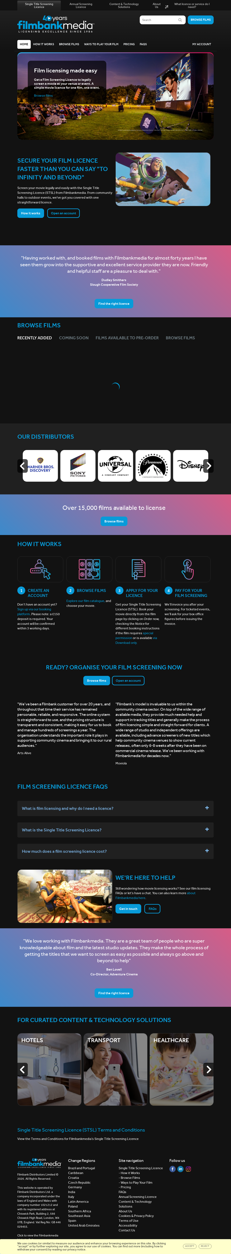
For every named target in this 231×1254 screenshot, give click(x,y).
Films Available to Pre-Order (127, 337)
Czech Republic (79, 1183)
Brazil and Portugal (81, 1168)
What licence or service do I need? (187, 6)
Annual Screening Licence (81, 5)
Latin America (78, 1202)
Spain (72, 1221)
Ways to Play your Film (101, 44)
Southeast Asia (79, 1216)
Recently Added (34, 337)
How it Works (43, 44)
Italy (71, 1197)
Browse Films (69, 44)
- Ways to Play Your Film (135, 1183)
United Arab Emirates (84, 1225)
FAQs (143, 44)
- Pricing (125, 1187)
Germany (75, 1187)
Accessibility (128, 1225)
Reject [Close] (205, 1246)
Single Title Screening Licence (39, 5)
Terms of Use (128, 1221)
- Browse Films (129, 1178)
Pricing (129, 44)
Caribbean (75, 1173)
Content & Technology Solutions (124, 5)
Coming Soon (74, 337)
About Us (157, 5)
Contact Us (127, 1230)
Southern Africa (79, 1211)
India (71, 1192)
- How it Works (129, 1173)
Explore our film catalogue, (85, 601)
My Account (201, 44)
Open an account (63, 213)
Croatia (73, 1178)
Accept (189, 1246)
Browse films (201, 20)
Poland (73, 1206)
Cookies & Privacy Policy (136, 1216)
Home (24, 44)
